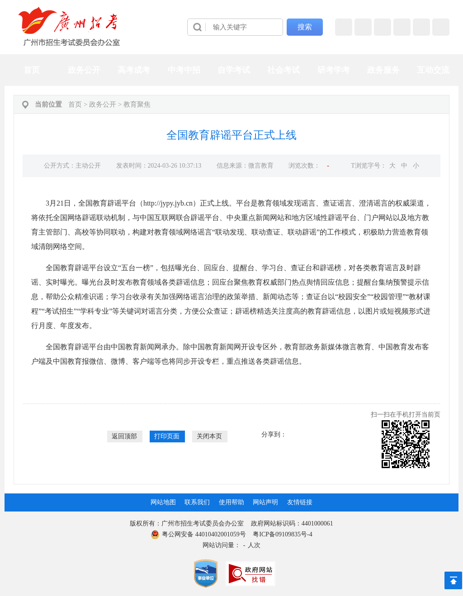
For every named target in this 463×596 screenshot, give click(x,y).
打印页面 (167, 436)
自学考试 (233, 70)
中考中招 (184, 70)
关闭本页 (209, 436)
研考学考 (333, 70)
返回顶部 (124, 436)
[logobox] (69, 26)
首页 (32, 70)
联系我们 (197, 502)
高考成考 (134, 70)
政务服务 (383, 70)
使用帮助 (231, 502)
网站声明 (265, 502)
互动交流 (433, 70)
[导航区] (231, 27)
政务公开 (84, 70)
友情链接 (299, 502)
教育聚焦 (137, 104)
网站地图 (163, 502)
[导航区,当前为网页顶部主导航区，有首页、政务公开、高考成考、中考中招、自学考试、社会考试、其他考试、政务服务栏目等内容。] (231, 70)
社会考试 (283, 70)
